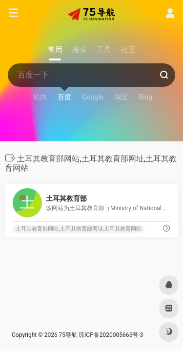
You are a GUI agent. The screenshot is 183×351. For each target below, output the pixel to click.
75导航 (68, 335)
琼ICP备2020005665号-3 (111, 335)
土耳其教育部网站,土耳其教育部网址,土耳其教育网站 (78, 229)
